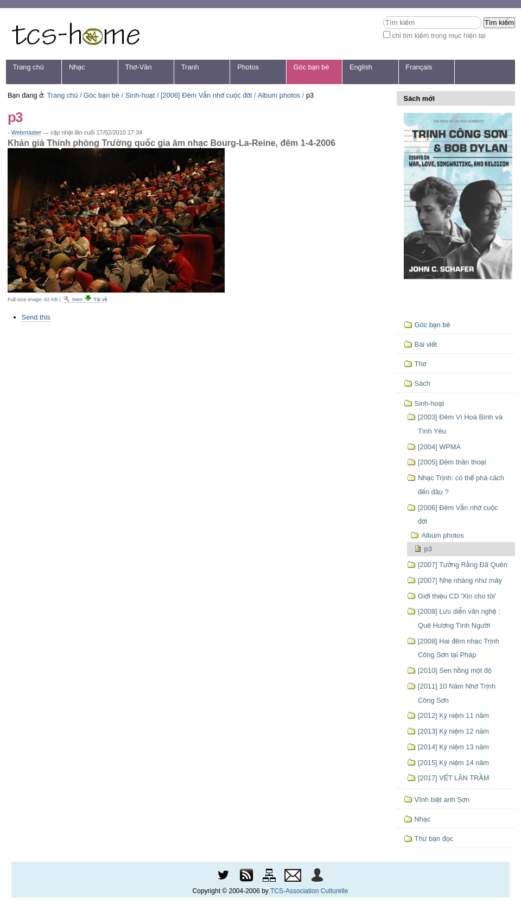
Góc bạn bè (311, 67)
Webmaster (26, 132)
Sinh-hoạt (140, 95)
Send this (36, 317)
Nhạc (77, 67)
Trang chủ (28, 67)
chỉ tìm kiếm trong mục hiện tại (439, 35)
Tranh (190, 67)
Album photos (279, 95)
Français (418, 67)
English (361, 67)
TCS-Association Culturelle (309, 891)
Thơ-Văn (138, 67)
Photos (248, 67)
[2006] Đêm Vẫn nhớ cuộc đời (206, 95)
